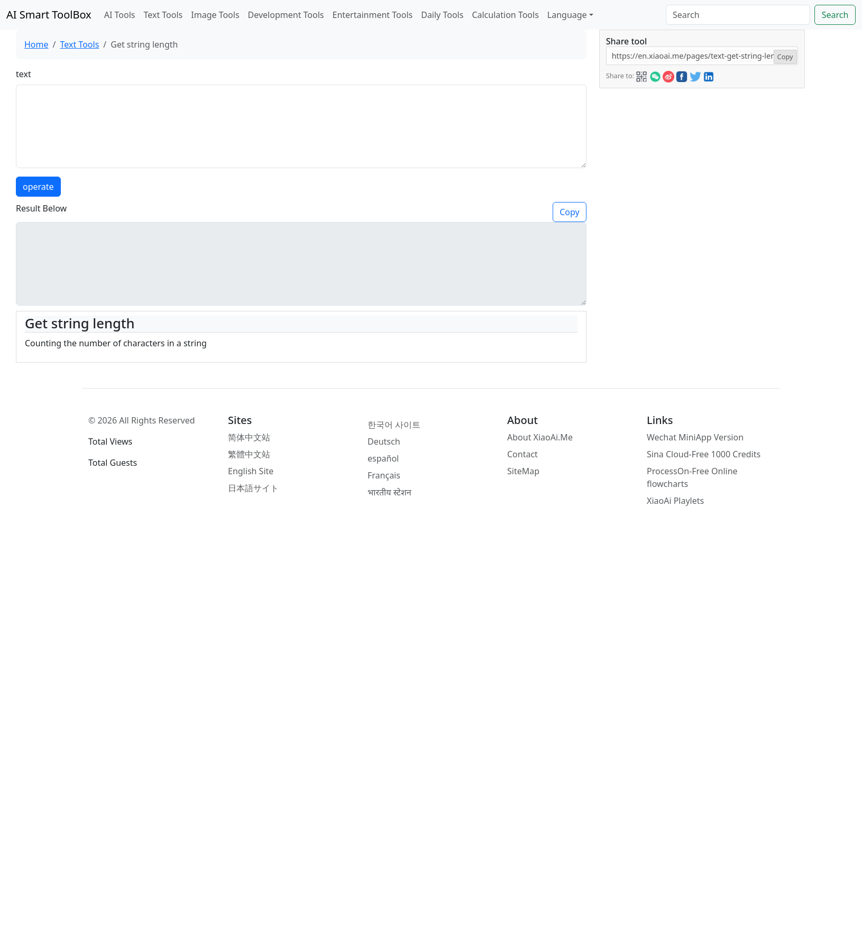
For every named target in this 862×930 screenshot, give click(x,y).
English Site (250, 471)
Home (36, 44)
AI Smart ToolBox (48, 14)
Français (384, 475)
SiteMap (523, 471)
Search (835, 15)
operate (38, 186)
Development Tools (286, 15)
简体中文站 (249, 437)
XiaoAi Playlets (675, 501)
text (23, 74)
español (383, 458)
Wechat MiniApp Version (695, 437)
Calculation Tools (505, 15)
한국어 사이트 (394, 424)
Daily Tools (442, 15)
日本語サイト (253, 488)
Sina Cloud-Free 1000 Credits (703, 454)
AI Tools (119, 15)
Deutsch (384, 441)
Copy (569, 212)
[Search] (738, 15)
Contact (522, 454)
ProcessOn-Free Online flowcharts (692, 477)
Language (567, 15)
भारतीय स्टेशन (389, 492)
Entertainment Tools (373, 15)
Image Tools (215, 15)
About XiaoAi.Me (540, 437)
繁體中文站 (249, 454)
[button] (641, 75)
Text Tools (162, 15)
